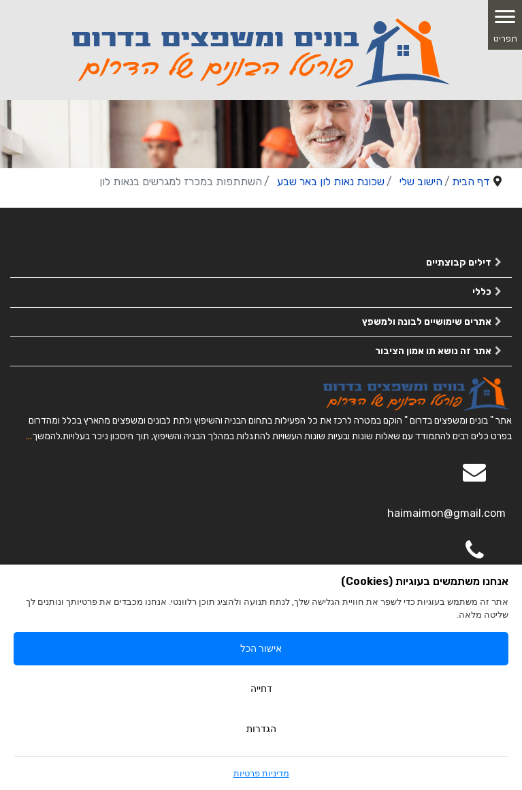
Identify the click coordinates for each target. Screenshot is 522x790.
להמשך (46, 436)
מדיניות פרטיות (261, 773)
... (29, 436)
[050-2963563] (474, 560)
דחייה (261, 688)
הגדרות (261, 728)
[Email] (474, 481)
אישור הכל (261, 648)
